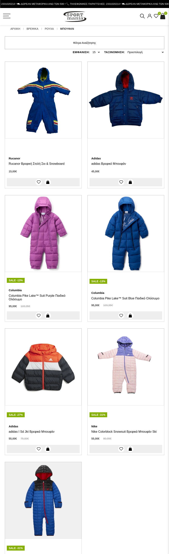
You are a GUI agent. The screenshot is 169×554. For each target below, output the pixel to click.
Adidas (96, 158)
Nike (94, 426)
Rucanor (14, 158)
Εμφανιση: (81, 52)
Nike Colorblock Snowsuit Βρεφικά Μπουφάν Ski (124, 431)
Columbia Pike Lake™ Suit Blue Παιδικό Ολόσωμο (125, 298)
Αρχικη (15, 28)
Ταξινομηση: (114, 52)
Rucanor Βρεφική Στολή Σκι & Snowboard (36, 163)
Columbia (15, 290)
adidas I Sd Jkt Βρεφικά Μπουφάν (31, 431)
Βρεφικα (32, 28)
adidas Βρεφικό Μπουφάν (108, 163)
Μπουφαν (67, 28)
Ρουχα (49, 28)
